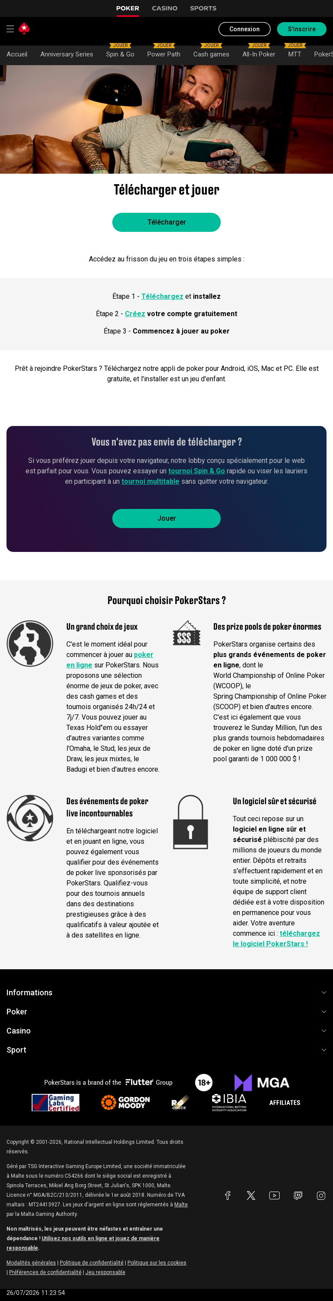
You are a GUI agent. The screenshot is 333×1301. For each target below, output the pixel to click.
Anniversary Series (66, 54)
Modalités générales (31, 1263)
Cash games (211, 52)
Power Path (163, 52)
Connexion (244, 29)
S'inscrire (302, 29)
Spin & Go (120, 52)
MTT (295, 52)
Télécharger (166, 222)
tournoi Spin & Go (196, 471)
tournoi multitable (150, 481)
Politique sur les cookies (156, 1263)
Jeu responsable (105, 1272)
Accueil (17, 54)
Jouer (166, 518)
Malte (181, 1205)
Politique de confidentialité (92, 1263)
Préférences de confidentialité (45, 1272)
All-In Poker (258, 52)
